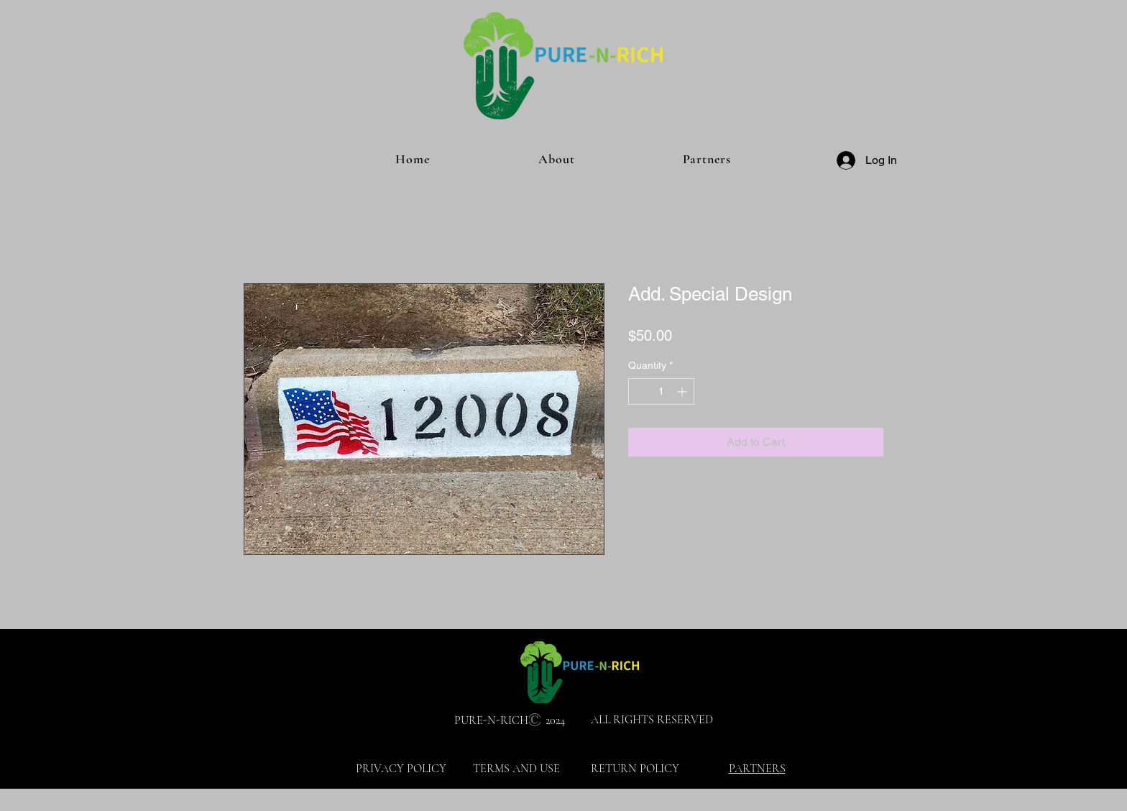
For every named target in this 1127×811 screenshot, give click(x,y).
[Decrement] (639, 391)
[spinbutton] (661, 391)
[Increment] (683, 391)
